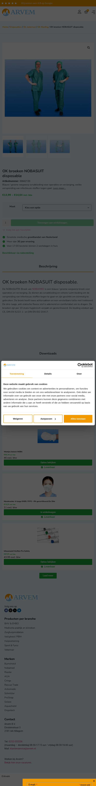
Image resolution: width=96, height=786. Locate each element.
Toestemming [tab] (17, 373)
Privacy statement (79, 761)
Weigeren (18, 418)
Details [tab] (48, 373)
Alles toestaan (78, 418)
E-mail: (33, 741)
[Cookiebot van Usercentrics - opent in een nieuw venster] (80, 365)
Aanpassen (48, 418)
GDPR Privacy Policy (64, 767)
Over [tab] (79, 373)
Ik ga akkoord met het (52, 767)
